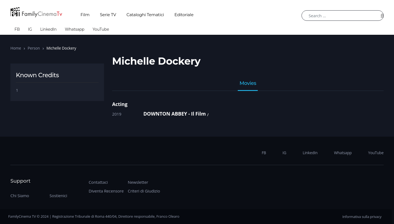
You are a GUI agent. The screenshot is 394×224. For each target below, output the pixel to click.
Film (84, 14)
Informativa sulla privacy (361, 216)
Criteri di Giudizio (144, 191)
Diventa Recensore (106, 191)
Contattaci (98, 182)
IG (30, 29)
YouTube (100, 29)
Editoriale (184, 14)
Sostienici (58, 195)
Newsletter (138, 182)
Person (34, 48)
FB (17, 29)
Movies (247, 83)
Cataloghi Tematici (145, 14)
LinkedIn (48, 29)
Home (15, 48)
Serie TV (108, 14)
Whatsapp (75, 29)
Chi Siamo (19, 195)
